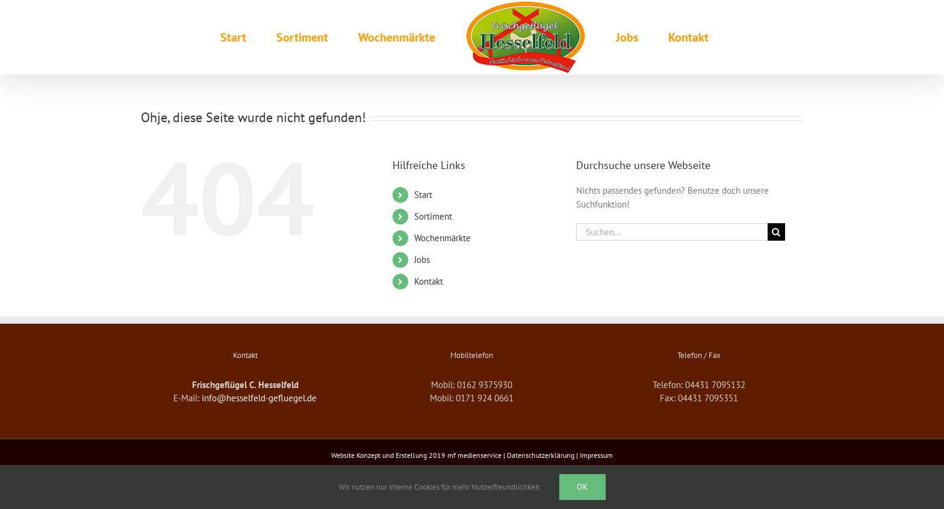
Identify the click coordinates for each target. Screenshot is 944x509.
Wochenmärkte (442, 238)
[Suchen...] (672, 232)
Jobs (422, 259)
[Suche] (776, 232)
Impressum (596, 455)
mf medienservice (474, 455)
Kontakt (428, 281)
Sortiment (433, 216)
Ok (582, 486)
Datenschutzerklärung (540, 455)
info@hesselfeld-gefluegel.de (259, 398)
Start (423, 194)
